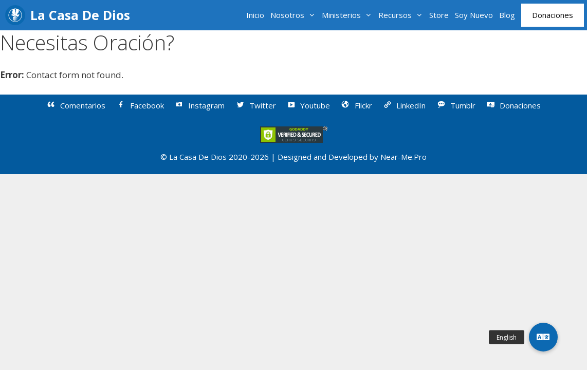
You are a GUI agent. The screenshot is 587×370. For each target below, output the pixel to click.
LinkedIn (404, 105)
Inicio (255, 15)
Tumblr (455, 105)
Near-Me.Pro (403, 157)
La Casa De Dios (80, 15)
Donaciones (552, 15)
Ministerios (348, 15)
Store (439, 15)
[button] (543, 337)
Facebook (140, 105)
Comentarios (76, 105)
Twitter (255, 105)
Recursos (402, 15)
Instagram (199, 105)
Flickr (356, 105)
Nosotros (294, 15)
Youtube (308, 105)
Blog (507, 15)
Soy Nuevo (474, 15)
